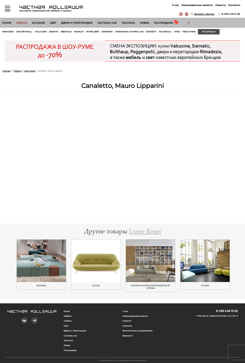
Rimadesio (8, 31)
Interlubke (92, 31)
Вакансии (127, 335)
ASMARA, (41, 285)
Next (235, 265)
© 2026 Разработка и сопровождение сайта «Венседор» (122, 360)
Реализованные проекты (197, 5)
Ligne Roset (29, 71)
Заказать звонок (204, 14)
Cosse (96, 285)
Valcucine (41, 31)
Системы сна (107, 23)
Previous (9, 265)
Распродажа (163, 23)
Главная (6, 71)
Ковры (144, 23)
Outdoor (38, 23)
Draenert (107, 31)
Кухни (6, 23)
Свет (53, 23)
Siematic (53, 31)
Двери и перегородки (76, 23)
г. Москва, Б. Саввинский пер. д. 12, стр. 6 (217, 316)
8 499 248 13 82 (231, 14)
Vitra (177, 31)
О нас (175, 5)
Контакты (234, 5)
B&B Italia (66, 31)
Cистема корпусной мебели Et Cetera (150, 286)
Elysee (205, 285)
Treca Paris (188, 31)
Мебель (21, 23)
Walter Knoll (24, 31)
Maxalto (79, 31)
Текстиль (128, 23)
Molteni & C (165, 31)
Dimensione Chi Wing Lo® (129, 31)
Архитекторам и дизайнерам (137, 330)
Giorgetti (151, 31)
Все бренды (209, 31)
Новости (220, 5)
